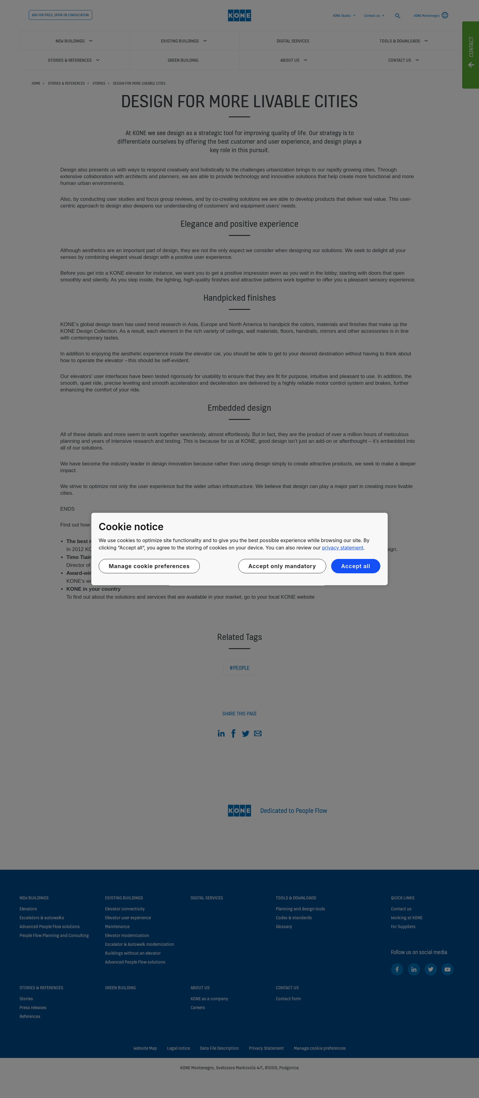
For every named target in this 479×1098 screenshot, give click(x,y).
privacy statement (342, 548)
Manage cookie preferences (149, 566)
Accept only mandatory (282, 566)
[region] (239, 549)
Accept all (355, 566)
